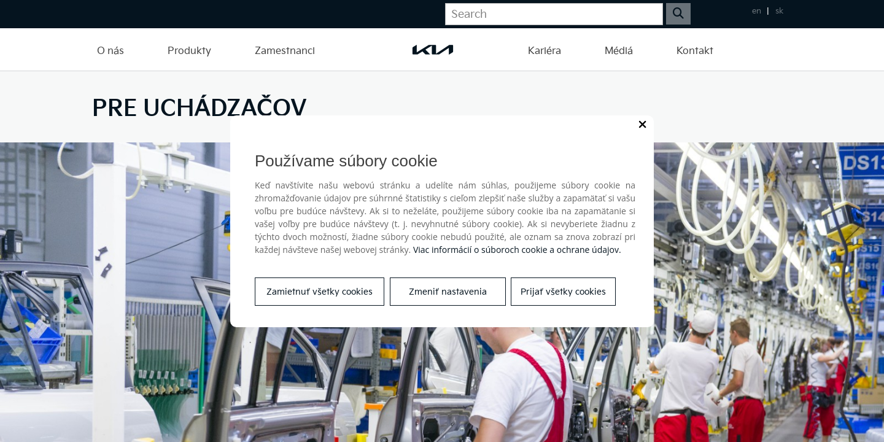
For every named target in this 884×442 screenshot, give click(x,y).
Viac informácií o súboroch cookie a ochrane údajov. (517, 249)
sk (779, 11)
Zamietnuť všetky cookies (319, 292)
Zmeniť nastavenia (448, 292)
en (756, 11)
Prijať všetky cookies (563, 292)
